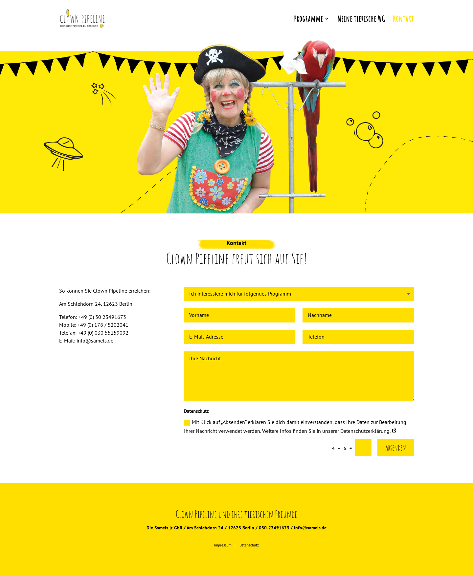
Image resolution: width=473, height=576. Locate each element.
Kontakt (403, 20)
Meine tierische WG (361, 20)
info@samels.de (310, 528)
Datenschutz (249, 545)
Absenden (395, 448)
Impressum (223, 545)
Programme (308, 20)
